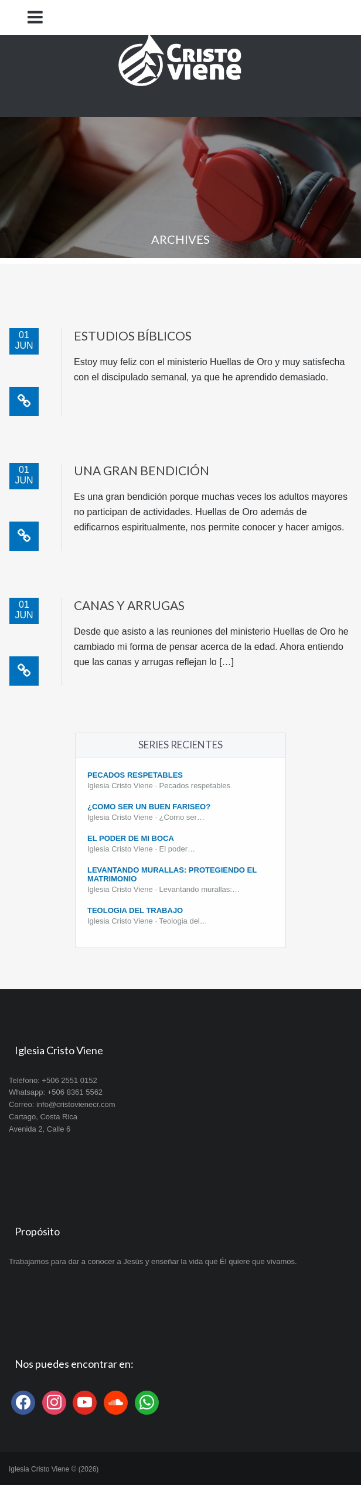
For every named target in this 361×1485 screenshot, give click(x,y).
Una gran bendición (141, 470)
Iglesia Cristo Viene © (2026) (53, 1469)
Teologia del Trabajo (135, 910)
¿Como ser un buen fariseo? (148, 806)
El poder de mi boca (130, 838)
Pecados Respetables (135, 775)
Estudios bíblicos (133, 335)
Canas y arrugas (129, 605)
